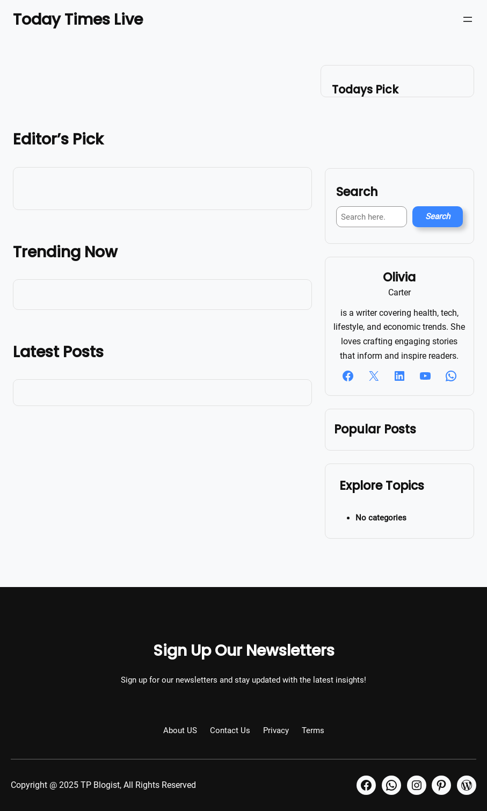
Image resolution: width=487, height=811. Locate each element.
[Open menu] (467, 19)
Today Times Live (78, 19)
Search (437, 216)
